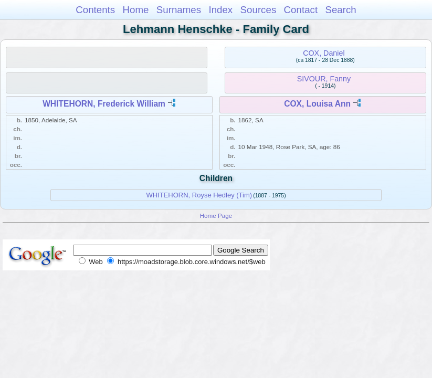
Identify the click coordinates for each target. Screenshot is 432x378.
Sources (258, 9)
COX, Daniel (323, 53)
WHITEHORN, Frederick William (104, 103)
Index (220, 9)
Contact (301, 9)
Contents (95, 9)
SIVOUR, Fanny (324, 79)
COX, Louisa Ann (317, 103)
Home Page (216, 215)
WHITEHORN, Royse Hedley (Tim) (199, 195)
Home (135, 9)
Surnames (178, 9)
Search (340, 9)
